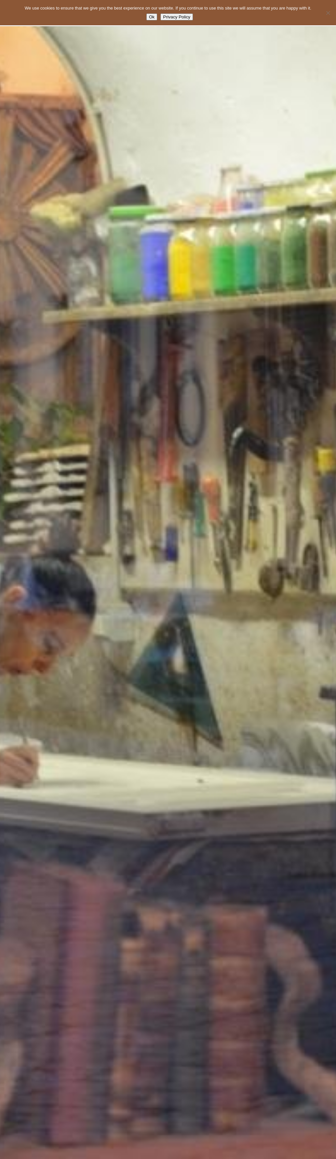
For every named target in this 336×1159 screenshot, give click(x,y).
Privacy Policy (176, 16)
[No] (328, 13)
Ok (152, 16)
